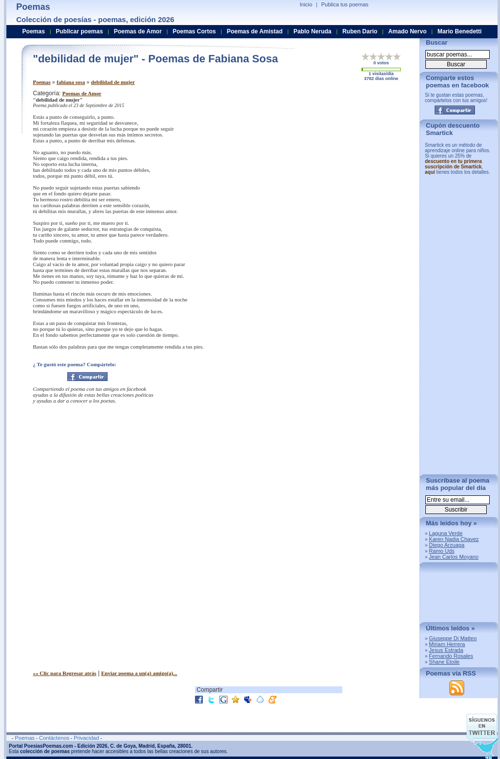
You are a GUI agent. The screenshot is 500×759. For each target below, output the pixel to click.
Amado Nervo (407, 31)
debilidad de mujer (113, 82)
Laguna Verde (446, 533)
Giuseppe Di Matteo (452, 638)
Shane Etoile (444, 662)
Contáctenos (54, 738)
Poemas (42, 82)
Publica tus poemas (344, 4)
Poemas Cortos (194, 31)
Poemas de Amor (81, 93)
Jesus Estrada (446, 650)
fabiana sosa (70, 82)
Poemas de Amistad (255, 31)
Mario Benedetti (460, 31)
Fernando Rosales (451, 656)
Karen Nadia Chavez (454, 539)
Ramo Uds (441, 551)
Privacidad (86, 738)
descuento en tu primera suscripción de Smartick (453, 164)
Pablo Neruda (312, 31)
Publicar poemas (79, 31)
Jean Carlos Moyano (453, 557)
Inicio (306, 4)
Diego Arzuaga (446, 545)
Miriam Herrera (447, 644)
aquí (430, 172)
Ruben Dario (359, 31)
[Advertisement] (330, 158)
